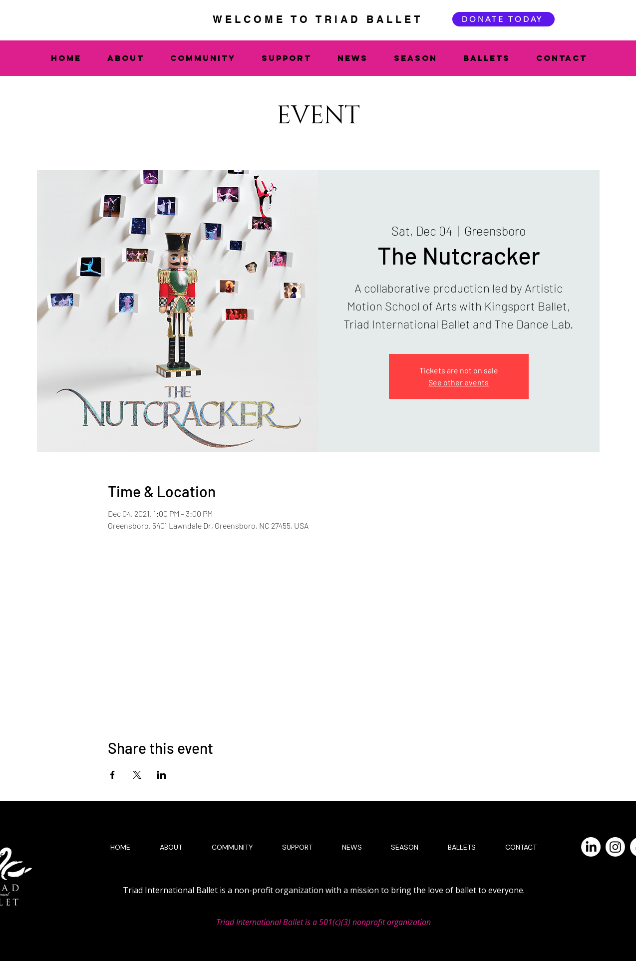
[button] (131, 58)
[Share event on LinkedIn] (161, 775)
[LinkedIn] (591, 847)
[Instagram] (615, 847)
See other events (458, 382)
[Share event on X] (137, 775)
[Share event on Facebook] (112, 775)
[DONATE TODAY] (503, 19)
